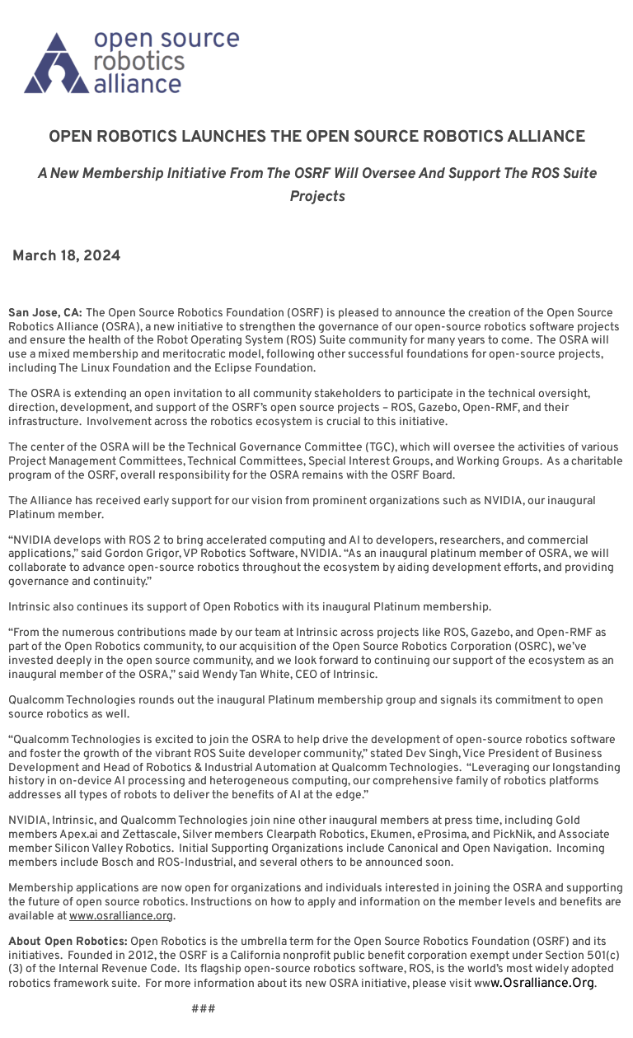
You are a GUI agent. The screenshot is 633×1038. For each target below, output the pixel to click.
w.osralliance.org (542, 983)
